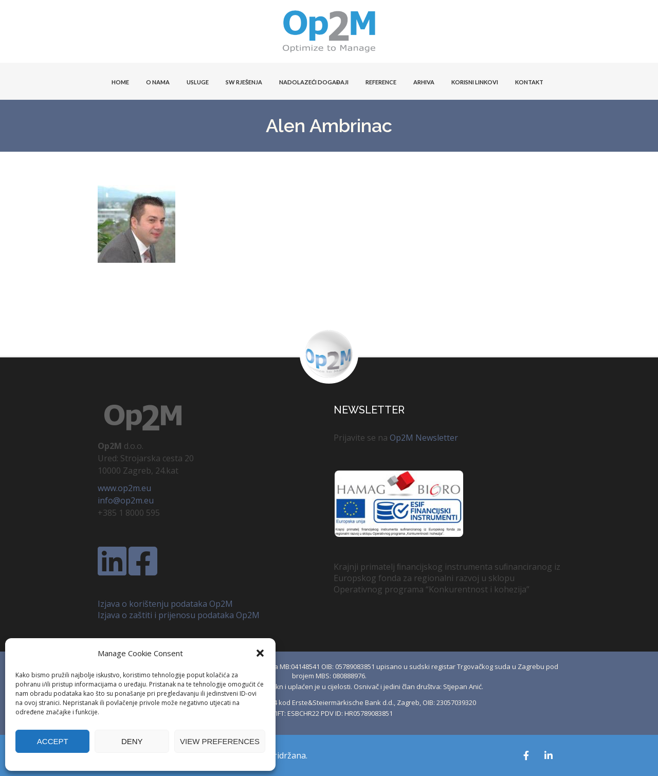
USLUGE (198, 82)
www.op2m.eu (124, 488)
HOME (120, 82)
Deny (132, 741)
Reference (380, 82)
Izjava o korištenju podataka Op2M (165, 603)
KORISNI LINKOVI (474, 82)
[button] (260, 653)
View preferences (220, 741)
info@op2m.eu (126, 500)
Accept (52, 741)
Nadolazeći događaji (314, 82)
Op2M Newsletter (424, 437)
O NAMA (158, 82)
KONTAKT (529, 82)
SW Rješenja (244, 82)
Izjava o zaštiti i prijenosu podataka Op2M (179, 615)
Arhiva (423, 82)
